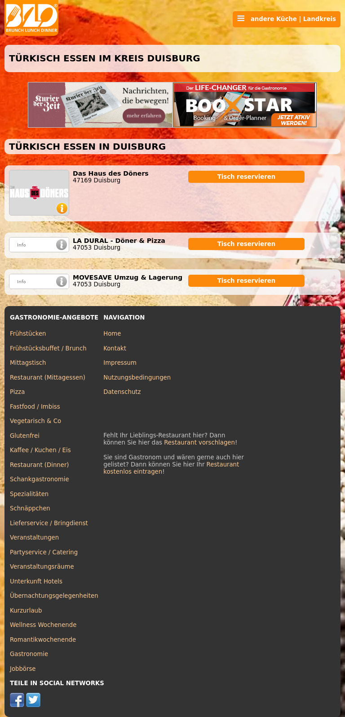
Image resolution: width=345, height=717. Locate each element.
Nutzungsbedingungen (137, 377)
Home (112, 333)
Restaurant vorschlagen (199, 442)
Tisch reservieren (246, 176)
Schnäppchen (30, 508)
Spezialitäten (29, 494)
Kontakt (114, 348)
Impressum (120, 362)
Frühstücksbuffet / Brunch (48, 348)
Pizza (17, 392)
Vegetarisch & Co (35, 421)
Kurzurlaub (26, 610)
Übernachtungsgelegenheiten (54, 595)
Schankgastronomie (39, 479)
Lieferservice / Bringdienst (49, 523)
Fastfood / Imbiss (35, 406)
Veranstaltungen (34, 537)
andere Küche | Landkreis (286, 18)
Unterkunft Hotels (36, 581)
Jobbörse (23, 668)
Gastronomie (29, 654)
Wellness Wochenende (43, 625)
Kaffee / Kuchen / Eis (40, 450)
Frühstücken (28, 333)
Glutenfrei (25, 435)
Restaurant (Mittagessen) (47, 377)
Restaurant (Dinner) (39, 465)
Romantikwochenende (43, 639)
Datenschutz (122, 392)
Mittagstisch (28, 362)
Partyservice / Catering (44, 552)
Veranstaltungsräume (42, 566)
